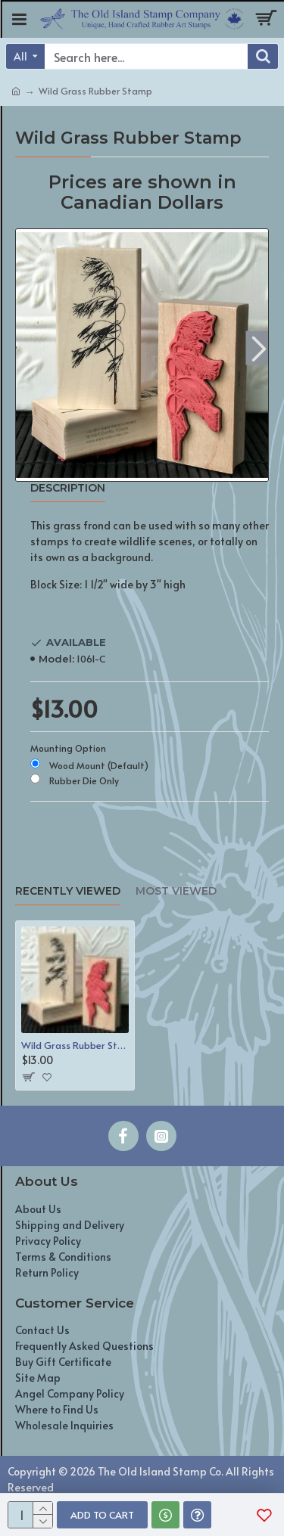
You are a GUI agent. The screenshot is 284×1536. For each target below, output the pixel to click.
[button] (258, 347)
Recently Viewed (67, 891)
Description (67, 488)
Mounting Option (68, 748)
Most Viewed (176, 891)
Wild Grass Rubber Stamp (75, 1045)
